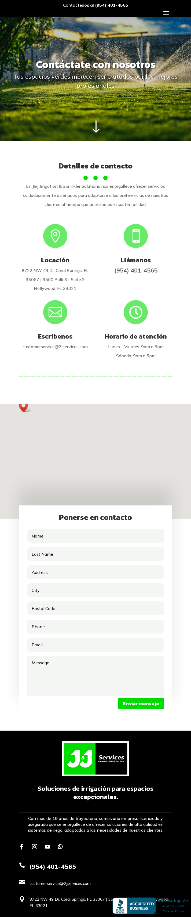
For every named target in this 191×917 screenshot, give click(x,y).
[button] (25, 406)
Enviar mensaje (141, 703)
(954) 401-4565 (111, 5)
